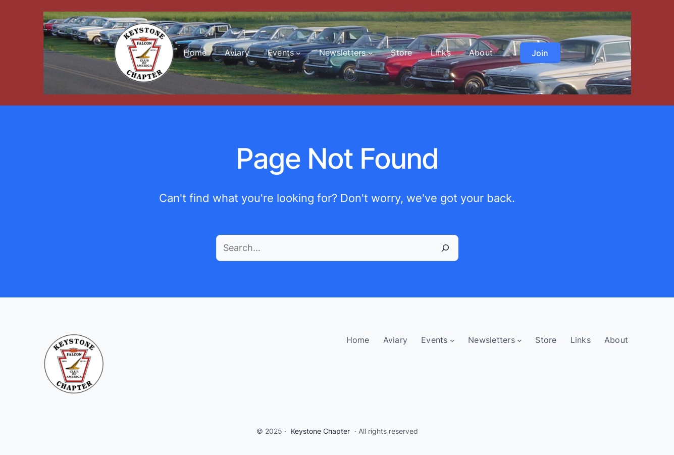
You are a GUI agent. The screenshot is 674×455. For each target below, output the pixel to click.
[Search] (445, 248)
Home (194, 52)
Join (540, 53)
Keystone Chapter (320, 431)
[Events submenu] (298, 53)
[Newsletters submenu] (370, 53)
